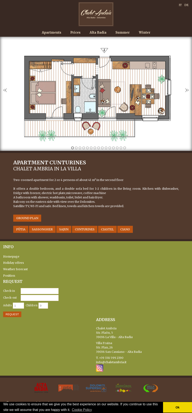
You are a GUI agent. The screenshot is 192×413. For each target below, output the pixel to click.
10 (106, 148)
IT (180, 5)
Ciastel (107, 229)
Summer (122, 32)
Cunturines (85, 229)
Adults (7, 305)
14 (121, 148)
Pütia (20, 229)
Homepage (11, 256)
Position (9, 275)
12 (113, 148)
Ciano (125, 229)
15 (124, 148)
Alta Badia (98, 32)
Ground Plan (27, 218)
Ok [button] (177, 407)
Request (12, 314)
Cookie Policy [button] (82, 410)
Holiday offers (13, 263)
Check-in (9, 291)
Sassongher (42, 229)
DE (186, 5)
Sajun (63, 229)
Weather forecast (15, 269)
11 (109, 148)
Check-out (10, 297)
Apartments (51, 32)
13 (117, 148)
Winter (144, 32)
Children (31, 305)
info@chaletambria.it (111, 362)
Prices (75, 32)
